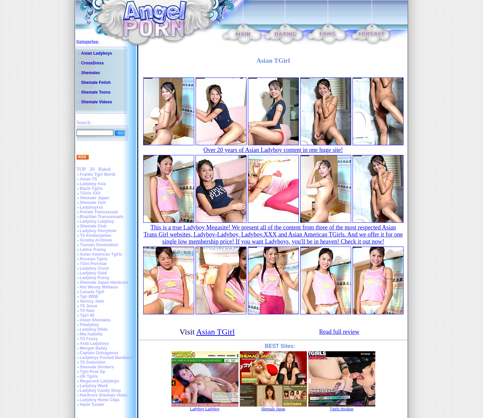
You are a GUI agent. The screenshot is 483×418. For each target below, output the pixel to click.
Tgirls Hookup (341, 409)
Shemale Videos (96, 102)
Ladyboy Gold (93, 273)
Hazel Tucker (92, 404)
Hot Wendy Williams (99, 287)
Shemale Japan (94, 198)
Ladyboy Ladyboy (97, 221)
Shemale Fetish (96, 82)
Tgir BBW (89, 296)
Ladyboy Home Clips (100, 400)
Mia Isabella (91, 334)
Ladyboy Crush (94, 268)
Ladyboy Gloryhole (98, 230)
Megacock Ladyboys (99, 381)
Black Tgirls (91, 188)
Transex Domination (99, 245)
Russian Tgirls (94, 259)
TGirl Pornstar (93, 263)
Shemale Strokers (97, 367)
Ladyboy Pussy (94, 277)
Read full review (339, 331)
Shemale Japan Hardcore (104, 282)
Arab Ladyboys (94, 343)
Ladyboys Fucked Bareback (106, 357)
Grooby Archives (96, 240)
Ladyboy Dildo (94, 329)
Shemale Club (93, 226)
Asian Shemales (95, 320)
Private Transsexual (99, 212)
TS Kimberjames (95, 235)
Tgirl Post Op (92, 371)
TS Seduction (93, 362)
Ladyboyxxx (91, 207)
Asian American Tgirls (101, 254)
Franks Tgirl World (97, 174)
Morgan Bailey (93, 348)
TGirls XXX (90, 193)
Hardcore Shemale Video (103, 395)
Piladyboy (89, 324)
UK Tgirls (89, 376)
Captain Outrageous (99, 353)
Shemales (90, 72)
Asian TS (88, 179)
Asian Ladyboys (96, 53)
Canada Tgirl (92, 292)
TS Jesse (88, 306)
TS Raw (87, 310)
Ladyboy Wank (94, 385)
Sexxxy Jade (92, 301)
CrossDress (92, 63)
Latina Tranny (93, 249)
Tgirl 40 (87, 315)
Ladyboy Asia (93, 183)
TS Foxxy (89, 338)
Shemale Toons (96, 92)
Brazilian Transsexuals (101, 216)
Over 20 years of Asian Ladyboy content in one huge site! (273, 150)
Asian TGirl (215, 331)
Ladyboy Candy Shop (100, 390)
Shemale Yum (93, 202)
